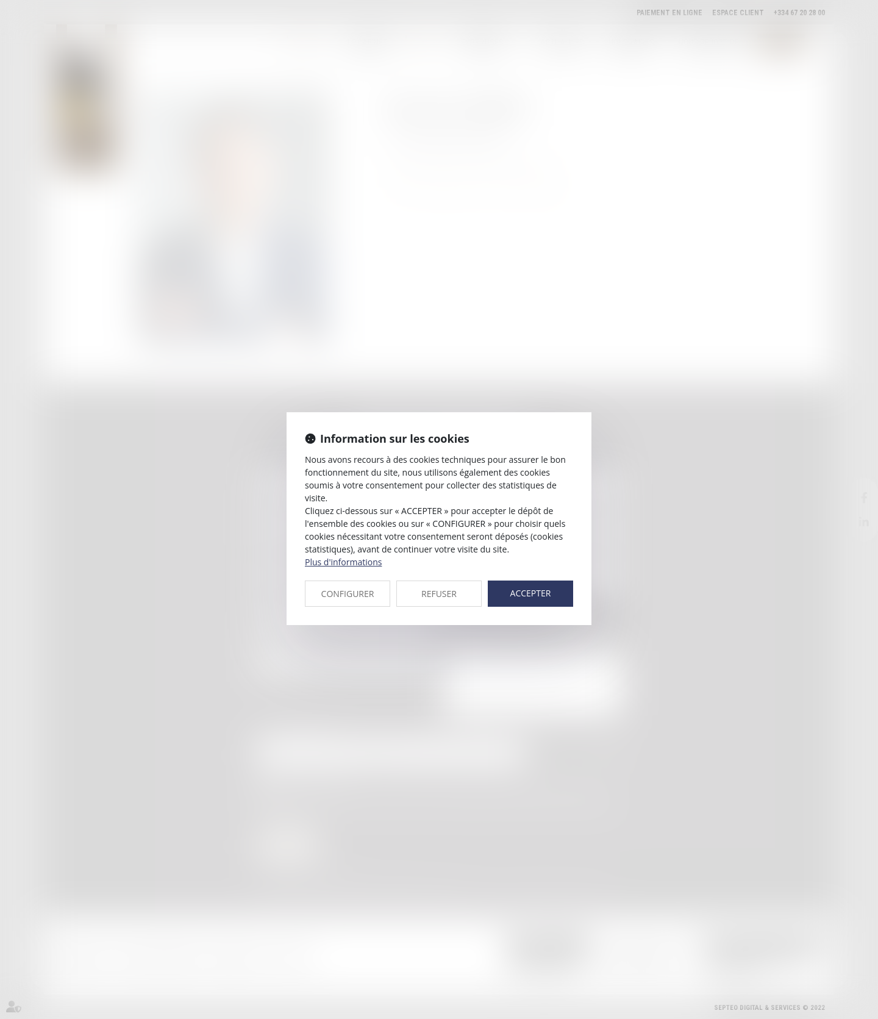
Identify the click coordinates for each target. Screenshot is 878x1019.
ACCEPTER (530, 593)
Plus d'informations (343, 562)
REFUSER (439, 593)
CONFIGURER (347, 593)
